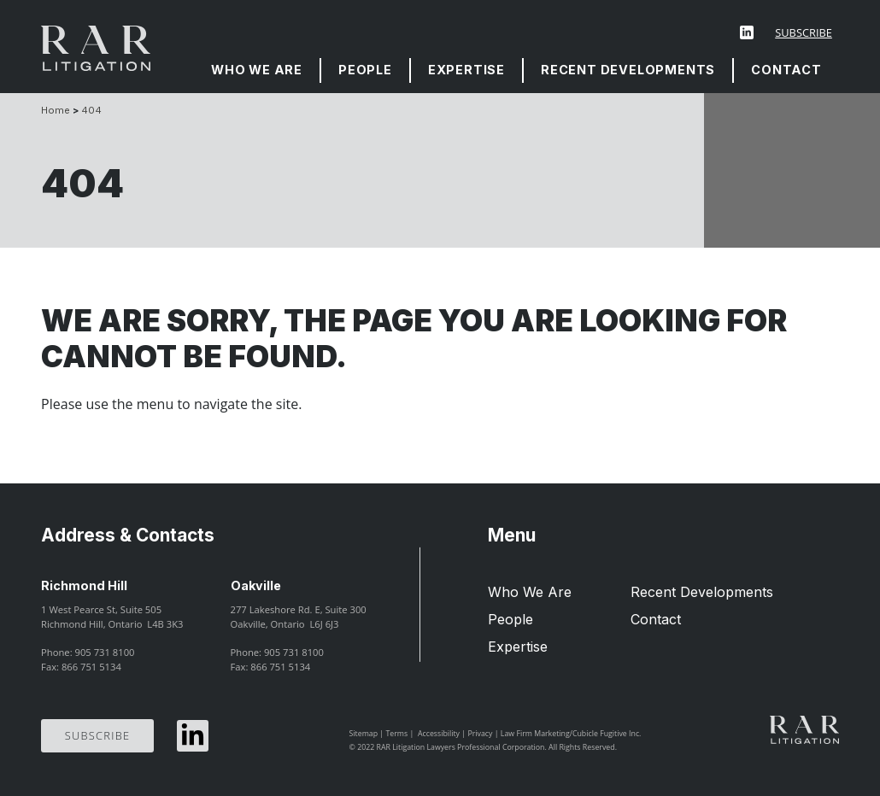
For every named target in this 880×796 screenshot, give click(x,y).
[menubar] (516, 70)
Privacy (479, 734)
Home (55, 110)
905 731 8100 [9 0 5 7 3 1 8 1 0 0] (105, 652)
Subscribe (803, 32)
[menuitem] (257, 70)
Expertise (466, 69)
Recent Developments (628, 69)
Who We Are (256, 69)
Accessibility (439, 734)
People (365, 69)
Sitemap (363, 734)
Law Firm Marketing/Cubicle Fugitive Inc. (571, 734)
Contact (786, 69)
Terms (396, 734)
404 (91, 110)
